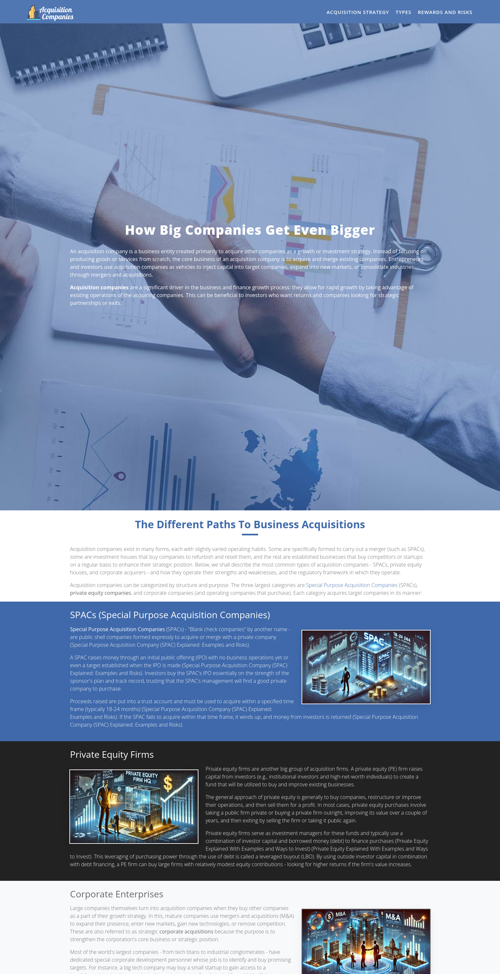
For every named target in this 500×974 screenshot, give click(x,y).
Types (403, 12)
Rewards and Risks (445, 12)
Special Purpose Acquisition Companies (352, 585)
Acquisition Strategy (358, 12)
